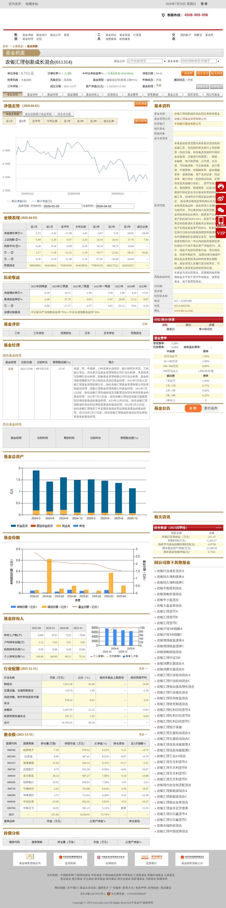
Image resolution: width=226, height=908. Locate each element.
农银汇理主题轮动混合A (173, 733)
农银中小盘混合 (168, 600)
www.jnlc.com (101, 902)
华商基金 (127, 875)
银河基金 (111, 878)
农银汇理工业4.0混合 (171, 756)
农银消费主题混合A (170, 663)
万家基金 (150, 878)
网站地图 (60, 887)
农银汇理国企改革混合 (172, 802)
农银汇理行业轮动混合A (173, 675)
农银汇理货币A (167, 611)
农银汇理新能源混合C (172, 796)
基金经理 (28, 39)
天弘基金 (88, 878)
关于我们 (72, 887)
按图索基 (111, 39)
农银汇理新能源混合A (172, 790)
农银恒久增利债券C (170, 582)
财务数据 (153, 94)
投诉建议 (166, 887)
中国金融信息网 (112, 875)
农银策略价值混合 (169, 594)
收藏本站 (32, 4)
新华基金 (100, 878)
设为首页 (15, 4)
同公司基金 (213, 94)
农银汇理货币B (167, 617)
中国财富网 (67, 875)
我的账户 (185, 34)
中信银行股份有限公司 (187, 123)
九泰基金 (169, 875)
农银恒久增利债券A (170, 576)
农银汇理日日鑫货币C (172, 819)
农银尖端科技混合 (169, 825)
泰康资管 (162, 878)
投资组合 (112, 94)
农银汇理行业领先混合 (172, 692)
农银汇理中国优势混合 (172, 831)
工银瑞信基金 (82, 875)
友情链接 (153, 887)
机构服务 (124, 39)
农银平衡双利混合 (169, 588)
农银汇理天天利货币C (172, 773)
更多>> (143, 668)
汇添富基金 (140, 875)
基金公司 (55, 34)
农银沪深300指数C (169, 634)
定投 (39, 39)
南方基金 (77, 878)
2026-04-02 (31, 105)
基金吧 (209, 34)
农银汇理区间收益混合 (172, 698)
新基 (66, 34)
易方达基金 (124, 878)
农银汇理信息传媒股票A (173, 744)
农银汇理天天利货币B (172, 767)
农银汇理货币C (167, 623)
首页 (5, 46)
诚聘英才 (103, 887)
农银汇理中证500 (168, 657)
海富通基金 (138, 878)
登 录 (204, 4)
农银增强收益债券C (170, 646)
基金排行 (41, 34)
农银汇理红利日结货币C (173, 721)
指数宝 (198, 34)
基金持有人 (92, 94)
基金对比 (111, 34)
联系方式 (128, 887)
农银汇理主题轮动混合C (173, 738)
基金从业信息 (88, 887)
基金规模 (72, 94)
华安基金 (96, 875)
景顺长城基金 (155, 875)
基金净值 (28, 34)
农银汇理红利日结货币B (173, 715)
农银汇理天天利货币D (172, 779)
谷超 (158, 85)
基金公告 (173, 94)
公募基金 (17, 46)
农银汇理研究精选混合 (172, 704)
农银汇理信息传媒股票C (173, 750)
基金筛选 (124, 34)
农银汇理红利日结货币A (173, 709)
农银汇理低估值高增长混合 (175, 686)
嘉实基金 (65, 878)
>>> (218, 527)
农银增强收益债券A (170, 640)
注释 (145, 324)
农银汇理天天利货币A (172, 762)
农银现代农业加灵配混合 (174, 785)
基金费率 (132, 94)
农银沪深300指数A (170, 628)
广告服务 (115, 887)
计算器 (137, 34)
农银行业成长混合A (170, 571)
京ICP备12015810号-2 (92, 893)
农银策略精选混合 (169, 652)
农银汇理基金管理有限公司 (190, 118)
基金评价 (32, 94)
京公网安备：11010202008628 (128, 893)
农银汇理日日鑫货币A (172, 814)
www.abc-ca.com (183, 310)
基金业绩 (12, 94)
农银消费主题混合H (170, 669)
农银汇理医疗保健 (169, 727)
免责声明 (141, 887)
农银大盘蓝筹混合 (169, 605)
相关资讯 (193, 94)
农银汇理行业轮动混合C (173, 681)
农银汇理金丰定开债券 (172, 808)
